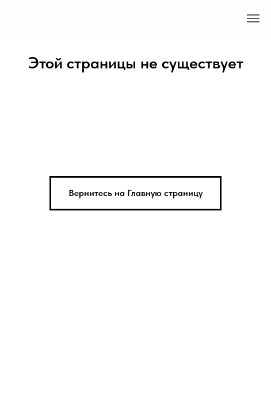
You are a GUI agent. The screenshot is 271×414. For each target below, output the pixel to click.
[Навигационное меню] (253, 18)
